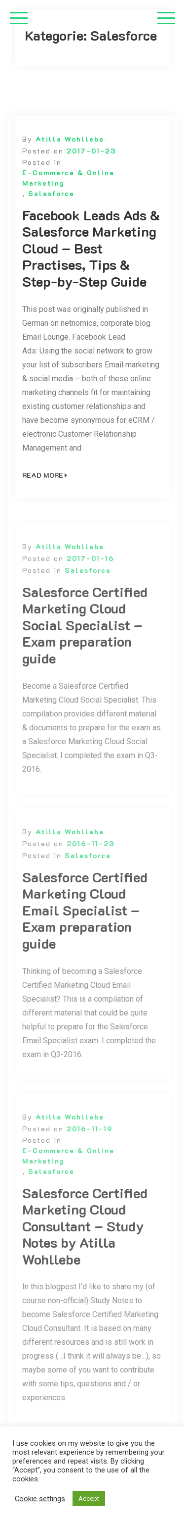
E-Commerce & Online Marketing (68, 178)
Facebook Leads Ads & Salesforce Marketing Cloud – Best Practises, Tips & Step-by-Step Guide (91, 248)
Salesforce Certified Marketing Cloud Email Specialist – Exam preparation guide (85, 919)
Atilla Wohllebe (70, 139)
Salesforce (51, 193)
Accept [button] (88, 1498)
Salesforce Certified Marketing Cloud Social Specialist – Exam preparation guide (85, 633)
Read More (44, 475)
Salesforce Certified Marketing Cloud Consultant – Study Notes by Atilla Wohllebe (85, 1234)
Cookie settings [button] (40, 1498)
